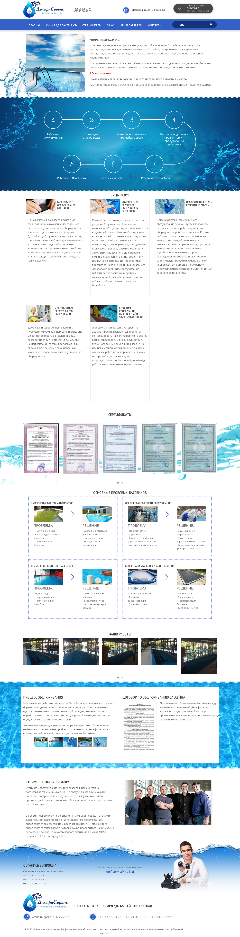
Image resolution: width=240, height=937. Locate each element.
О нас (110, 25)
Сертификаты (91, 25)
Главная (35, 25)
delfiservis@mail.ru (120, 872)
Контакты (154, 25)
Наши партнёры (131, 25)
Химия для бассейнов (61, 25)
